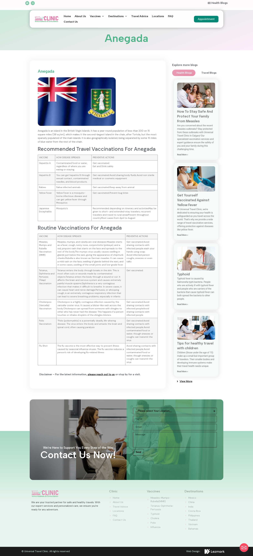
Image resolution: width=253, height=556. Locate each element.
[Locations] (158, 16)
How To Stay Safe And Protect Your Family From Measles (195, 116)
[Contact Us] (71, 21)
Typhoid (183, 274)
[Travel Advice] (139, 16)
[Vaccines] (97, 16)
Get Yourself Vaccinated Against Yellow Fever (193, 200)
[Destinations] (117, 16)
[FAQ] (170, 16)
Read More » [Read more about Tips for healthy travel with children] (182, 371)
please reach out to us (101, 374)
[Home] (67, 16)
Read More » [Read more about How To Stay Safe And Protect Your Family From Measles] (182, 155)
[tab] (184, 73)
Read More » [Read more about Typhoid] (182, 304)
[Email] (244, 547)
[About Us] (80, 16)
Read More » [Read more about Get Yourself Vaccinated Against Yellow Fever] (182, 235)
